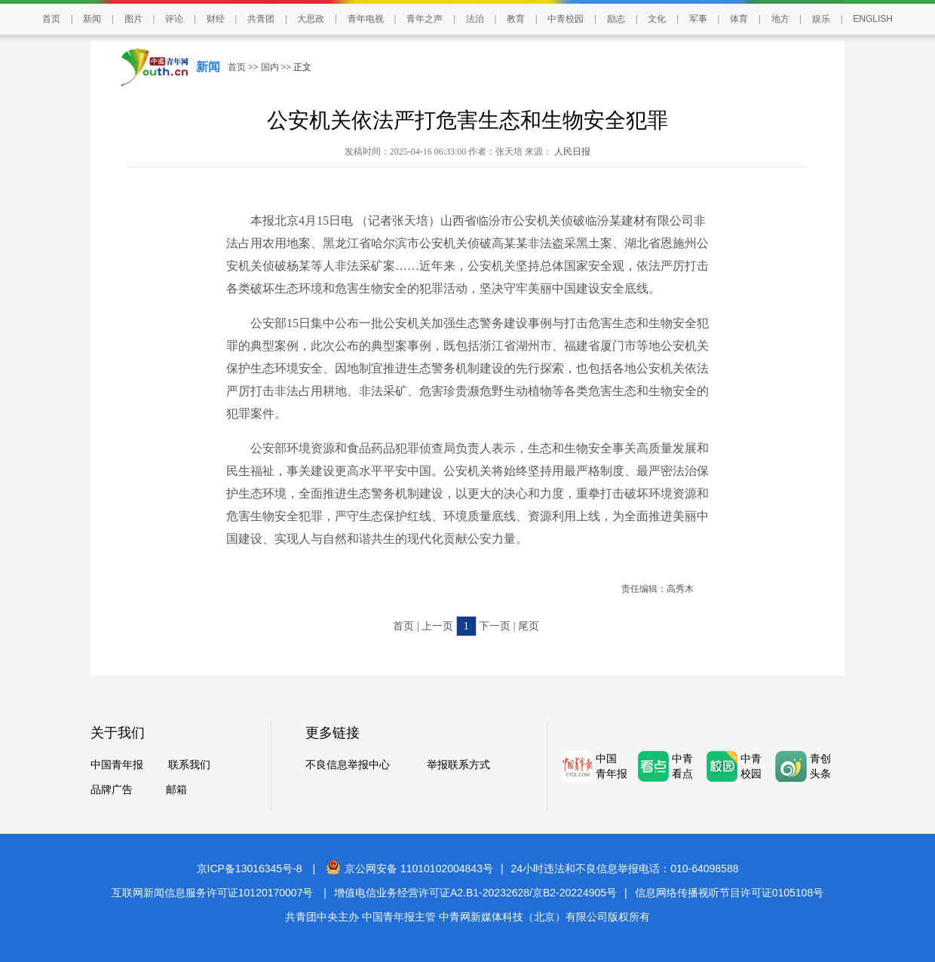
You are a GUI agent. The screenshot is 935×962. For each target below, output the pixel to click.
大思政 (310, 19)
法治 (475, 19)
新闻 (92, 19)
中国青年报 (116, 765)
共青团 (260, 19)
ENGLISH (873, 19)
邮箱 (176, 789)
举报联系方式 (458, 765)
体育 (739, 19)
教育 (516, 19)
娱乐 (821, 19)
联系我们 (189, 765)
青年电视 (366, 19)
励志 (616, 19)
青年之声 (424, 19)
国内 (270, 67)
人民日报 (571, 151)
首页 (51, 19)
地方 (780, 19)
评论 (174, 19)
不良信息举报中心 (347, 765)
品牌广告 (111, 789)
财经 (216, 19)
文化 (657, 19)
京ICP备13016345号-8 (249, 868)
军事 (698, 19)
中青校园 (565, 19)
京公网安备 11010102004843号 (409, 868)
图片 (133, 19)
